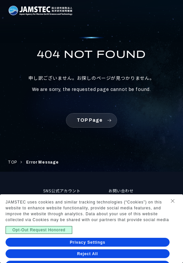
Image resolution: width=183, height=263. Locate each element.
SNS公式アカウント (62, 190)
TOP (12, 162)
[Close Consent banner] (172, 201)
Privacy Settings (88, 242)
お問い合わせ (121, 190)
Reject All (87, 254)
